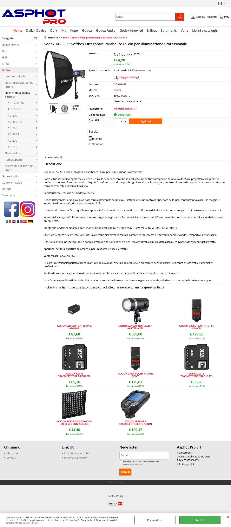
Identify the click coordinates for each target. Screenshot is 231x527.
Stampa (97, 139)
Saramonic (168, 31)
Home (18, 31)
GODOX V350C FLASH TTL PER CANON (196, 327)
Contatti (11, 458)
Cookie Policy (31, 522)
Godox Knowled (131, 31)
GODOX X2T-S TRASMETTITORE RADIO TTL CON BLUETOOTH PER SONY (196, 375)
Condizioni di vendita (76, 453)
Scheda (48, 157)
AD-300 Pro (15, 134)
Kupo (74, 31)
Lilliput (152, 31)
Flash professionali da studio (19, 85)
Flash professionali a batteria (17, 95)
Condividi (98, 144)
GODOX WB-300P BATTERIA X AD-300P (74, 327)
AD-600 (12, 116)
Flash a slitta (13, 153)
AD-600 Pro (15, 109)
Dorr (54, 31)
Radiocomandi (14, 160)
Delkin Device (37, 31)
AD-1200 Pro (16, 103)
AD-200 (12, 141)
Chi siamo (12, 453)
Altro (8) (58, 157)
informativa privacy (132, 464)
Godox (87, 31)
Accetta (199, 520)
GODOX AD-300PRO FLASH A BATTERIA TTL (135, 327)
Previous (46, 74)
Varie (184, 31)
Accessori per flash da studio (19, 168)
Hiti (64, 31)
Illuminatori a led (16, 76)
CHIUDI (228, 517)
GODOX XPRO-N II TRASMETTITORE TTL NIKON (135, 423)
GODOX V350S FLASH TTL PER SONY (135, 375)
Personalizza (154, 520)
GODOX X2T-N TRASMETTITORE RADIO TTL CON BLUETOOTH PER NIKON (74, 375)
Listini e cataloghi (204, 31)
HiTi (4, 58)
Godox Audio (106, 31)
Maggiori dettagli (129, 77)
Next (83, 74)
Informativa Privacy (75, 458)
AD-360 (12, 128)
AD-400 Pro (15, 122)
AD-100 (12, 147)
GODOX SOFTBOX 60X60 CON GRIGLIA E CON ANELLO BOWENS (74, 423)
